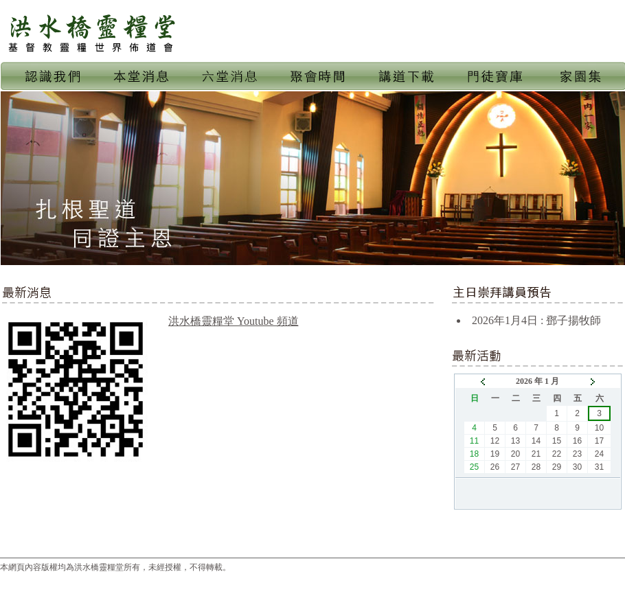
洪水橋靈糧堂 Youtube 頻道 (233, 321)
